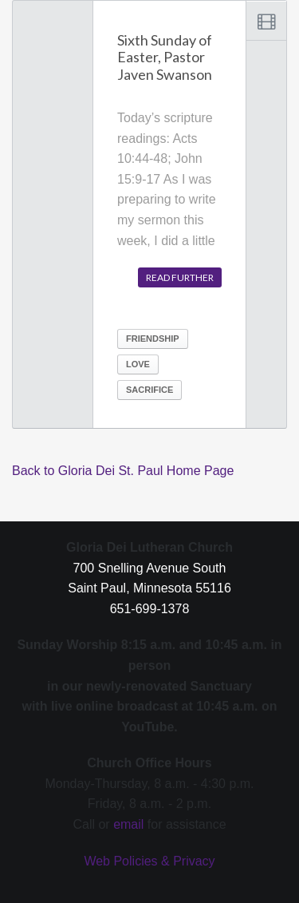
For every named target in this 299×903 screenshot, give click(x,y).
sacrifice (149, 389)
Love (138, 364)
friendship (152, 338)
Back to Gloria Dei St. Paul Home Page (123, 470)
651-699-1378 (150, 609)
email (128, 824)
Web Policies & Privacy (149, 861)
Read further (180, 277)
